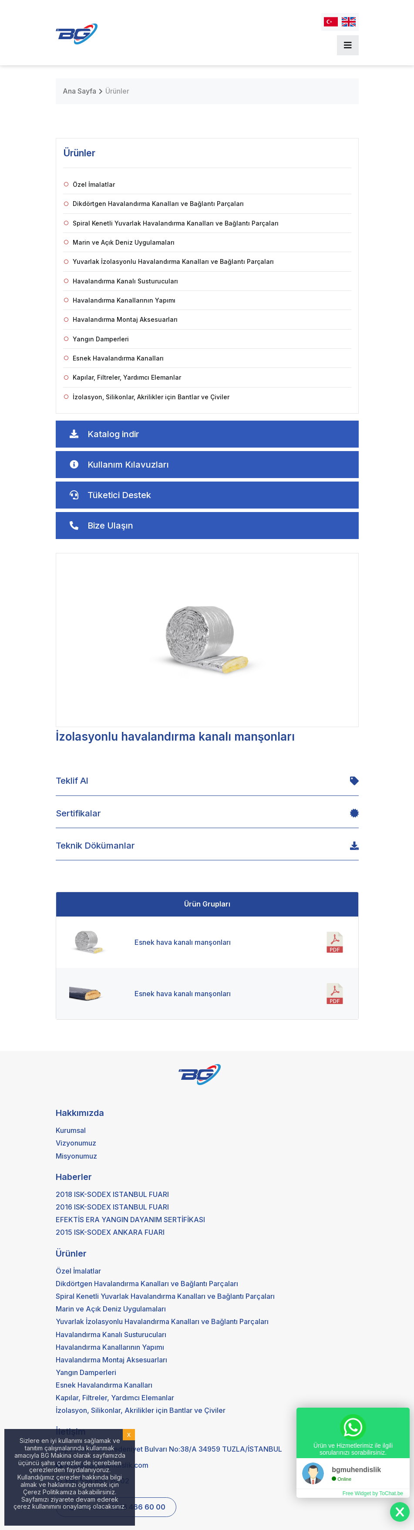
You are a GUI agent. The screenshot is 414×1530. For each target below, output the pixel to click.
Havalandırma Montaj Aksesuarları (121, 319)
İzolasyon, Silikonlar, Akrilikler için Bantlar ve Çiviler (146, 397)
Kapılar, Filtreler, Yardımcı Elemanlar (122, 377)
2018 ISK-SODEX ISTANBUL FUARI (112, 1194)
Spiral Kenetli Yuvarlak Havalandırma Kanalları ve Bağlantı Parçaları (171, 223)
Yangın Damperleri (96, 339)
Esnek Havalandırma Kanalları (114, 358)
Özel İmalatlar (89, 184)
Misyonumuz (76, 1156)
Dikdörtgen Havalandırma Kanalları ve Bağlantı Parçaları (154, 203)
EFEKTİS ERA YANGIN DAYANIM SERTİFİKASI (130, 1219)
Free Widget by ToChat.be (373, 1493)
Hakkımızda (80, 1113)
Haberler (74, 1177)
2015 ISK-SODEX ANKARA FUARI (110, 1232)
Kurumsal (71, 1130)
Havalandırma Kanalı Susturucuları (121, 281)
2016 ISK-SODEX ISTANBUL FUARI (112, 1207)
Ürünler (117, 91)
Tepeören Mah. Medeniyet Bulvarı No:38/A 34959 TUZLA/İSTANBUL (169, 1449)
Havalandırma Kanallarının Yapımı (119, 300)
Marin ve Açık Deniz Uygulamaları (119, 242)
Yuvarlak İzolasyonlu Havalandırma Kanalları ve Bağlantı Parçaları (169, 261)
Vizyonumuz (76, 1143)
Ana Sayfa (79, 91)
